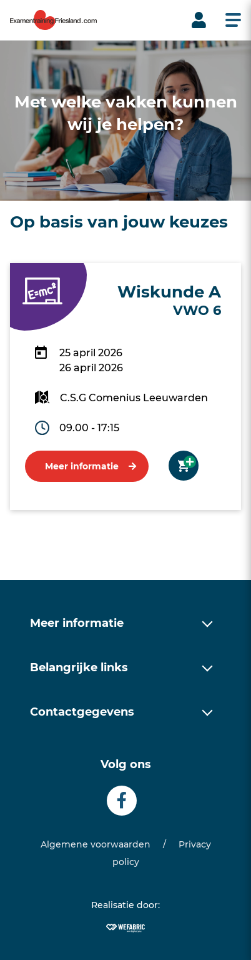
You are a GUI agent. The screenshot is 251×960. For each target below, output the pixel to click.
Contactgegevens (82, 712)
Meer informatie (82, 466)
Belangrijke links (79, 667)
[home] (53, 20)
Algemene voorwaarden (95, 844)
